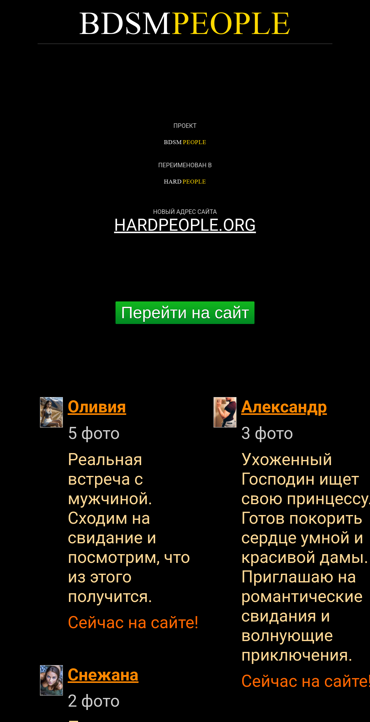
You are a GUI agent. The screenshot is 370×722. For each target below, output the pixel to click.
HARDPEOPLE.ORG (185, 225)
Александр (284, 407)
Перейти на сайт (185, 312)
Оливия (97, 407)
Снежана (103, 675)
